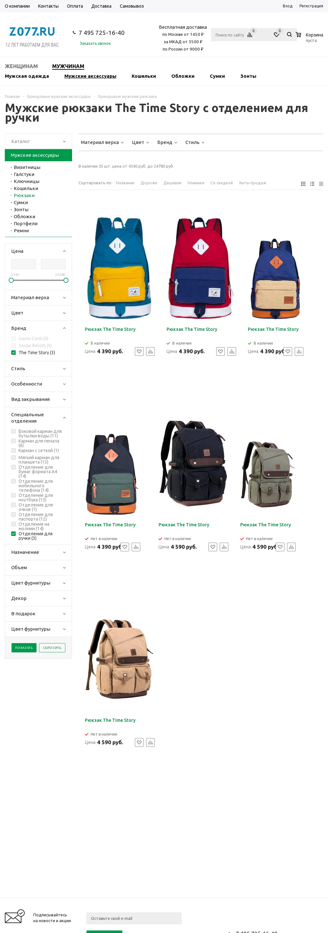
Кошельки (144, 76)
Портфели (25, 223)
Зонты (248, 76)
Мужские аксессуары (90, 76)
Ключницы (26, 181)
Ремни (21, 230)
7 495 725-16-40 (102, 32)
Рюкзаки (24, 195)
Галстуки (24, 174)
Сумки (217, 76)
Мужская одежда (27, 76)
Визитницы (27, 167)
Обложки (182, 76)
